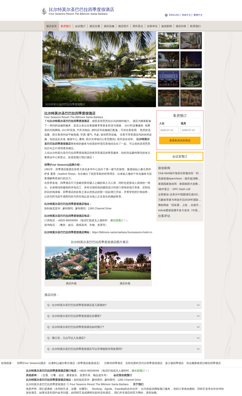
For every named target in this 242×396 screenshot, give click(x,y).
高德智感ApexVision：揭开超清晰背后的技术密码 (187, 178)
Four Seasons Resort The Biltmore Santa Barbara (99, 384)
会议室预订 (179, 156)
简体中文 (186, 15)
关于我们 (138, 384)
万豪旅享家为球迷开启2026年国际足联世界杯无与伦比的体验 (194, 199)
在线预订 (118, 220)
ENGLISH (174, 15)
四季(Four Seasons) (56, 164)
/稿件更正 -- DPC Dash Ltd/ (174, 189)
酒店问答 (182, 26)
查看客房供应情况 (179, 140)
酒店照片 (124, 26)
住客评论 (153, 26)
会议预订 (81, 26)
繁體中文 (198, 15)
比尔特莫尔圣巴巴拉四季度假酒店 (46, 384)
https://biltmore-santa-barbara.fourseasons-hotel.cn (122, 232)
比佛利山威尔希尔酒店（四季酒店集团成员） (74, 363)
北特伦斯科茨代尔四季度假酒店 (143, 363)
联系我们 (195, 26)
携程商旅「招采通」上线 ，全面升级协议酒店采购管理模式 (193, 205)
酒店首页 (52, 26)
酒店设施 (110, 26)
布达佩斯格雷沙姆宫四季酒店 (203, 363)
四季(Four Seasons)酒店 (31, 363)
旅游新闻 (167, 26)
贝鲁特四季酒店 (113, 363)
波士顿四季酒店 (174, 363)
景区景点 (139, 26)
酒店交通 (95, 26)
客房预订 (67, 26)
